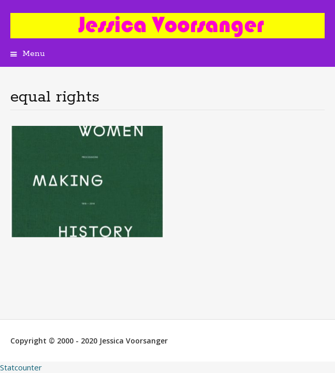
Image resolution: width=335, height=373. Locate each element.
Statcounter (21, 367)
